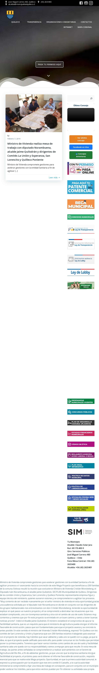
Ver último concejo (81, 139)
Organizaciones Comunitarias (61, 22)
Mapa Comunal (85, 27)
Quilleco (17, 22)
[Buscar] (92, 98)
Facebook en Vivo (81, 147)
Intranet (68, 27)
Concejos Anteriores (81, 155)
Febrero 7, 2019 (13, 139)
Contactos (86, 22)
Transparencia (34, 22)
